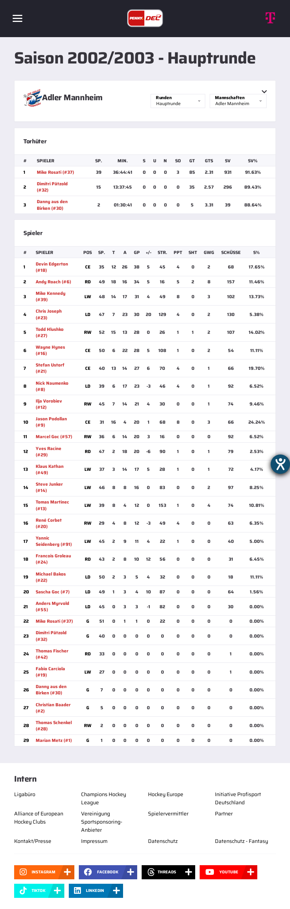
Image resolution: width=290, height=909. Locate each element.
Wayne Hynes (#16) (50, 350)
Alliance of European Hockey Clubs (38, 817)
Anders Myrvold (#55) (52, 606)
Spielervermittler (168, 813)
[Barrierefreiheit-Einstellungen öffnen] (280, 464)
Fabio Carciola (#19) (50, 671)
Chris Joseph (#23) (49, 314)
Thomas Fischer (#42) (52, 654)
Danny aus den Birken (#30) (52, 204)
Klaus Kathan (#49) (50, 469)
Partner (224, 813)
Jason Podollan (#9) (51, 422)
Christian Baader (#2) (53, 707)
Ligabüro (24, 794)
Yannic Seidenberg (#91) (54, 541)
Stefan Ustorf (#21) (50, 368)
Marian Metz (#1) (54, 740)
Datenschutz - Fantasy (241, 841)
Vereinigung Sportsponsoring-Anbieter (101, 821)
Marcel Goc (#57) (54, 436)
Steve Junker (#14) (49, 487)
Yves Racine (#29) (48, 451)
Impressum (94, 841)
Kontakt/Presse (32, 841)
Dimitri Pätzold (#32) (52, 186)
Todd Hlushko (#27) (50, 332)
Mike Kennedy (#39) (50, 296)
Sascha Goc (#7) (53, 591)
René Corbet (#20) (49, 523)
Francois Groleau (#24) (53, 559)
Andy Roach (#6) (53, 281)
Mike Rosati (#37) (55, 172)
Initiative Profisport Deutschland (238, 798)
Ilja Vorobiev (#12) (49, 404)
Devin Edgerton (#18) (52, 267)
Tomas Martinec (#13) (52, 505)
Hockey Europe (165, 794)
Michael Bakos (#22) (51, 577)
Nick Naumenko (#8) (52, 386)
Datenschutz (163, 841)
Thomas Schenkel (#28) (54, 725)
